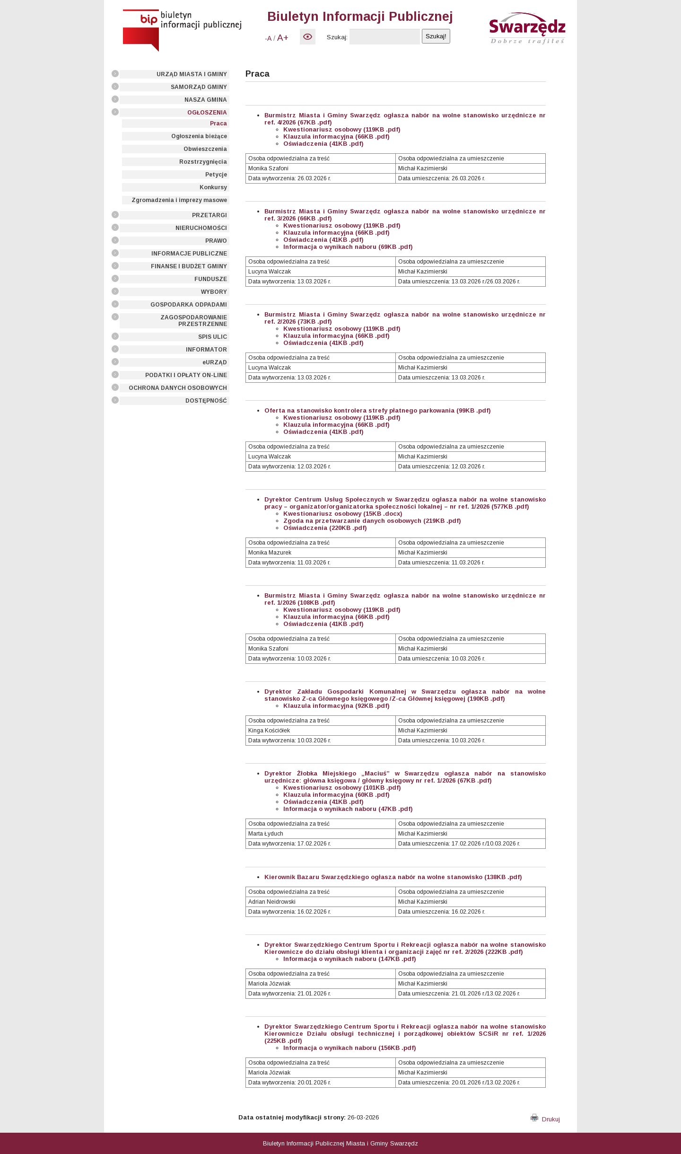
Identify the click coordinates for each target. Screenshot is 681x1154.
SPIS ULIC (212, 337)
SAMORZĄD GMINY (199, 87)
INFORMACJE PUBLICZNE (189, 253)
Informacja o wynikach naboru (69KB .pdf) (348, 246)
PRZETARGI (209, 215)
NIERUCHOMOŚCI (201, 228)
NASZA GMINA (205, 100)
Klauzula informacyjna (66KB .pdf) (336, 136)
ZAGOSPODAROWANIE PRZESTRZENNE (193, 320)
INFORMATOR (206, 349)
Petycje (216, 174)
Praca (218, 123)
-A (268, 38)
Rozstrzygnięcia (203, 162)
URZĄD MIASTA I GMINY (192, 74)
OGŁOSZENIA (207, 112)
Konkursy (213, 187)
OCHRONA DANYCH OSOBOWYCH (178, 388)
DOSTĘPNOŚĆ (206, 400)
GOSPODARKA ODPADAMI (188, 304)
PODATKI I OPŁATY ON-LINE (186, 375)
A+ (282, 38)
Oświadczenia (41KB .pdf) (323, 143)
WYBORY (214, 292)
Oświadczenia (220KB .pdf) (325, 527)
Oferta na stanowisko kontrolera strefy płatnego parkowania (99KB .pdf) (377, 410)
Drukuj (545, 1119)
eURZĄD (214, 362)
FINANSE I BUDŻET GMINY (189, 266)
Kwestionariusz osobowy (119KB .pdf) (342, 129)
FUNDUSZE (210, 279)
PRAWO (216, 241)
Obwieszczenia (205, 149)
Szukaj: (337, 37)
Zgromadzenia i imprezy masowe (179, 200)
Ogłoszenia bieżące (199, 136)
